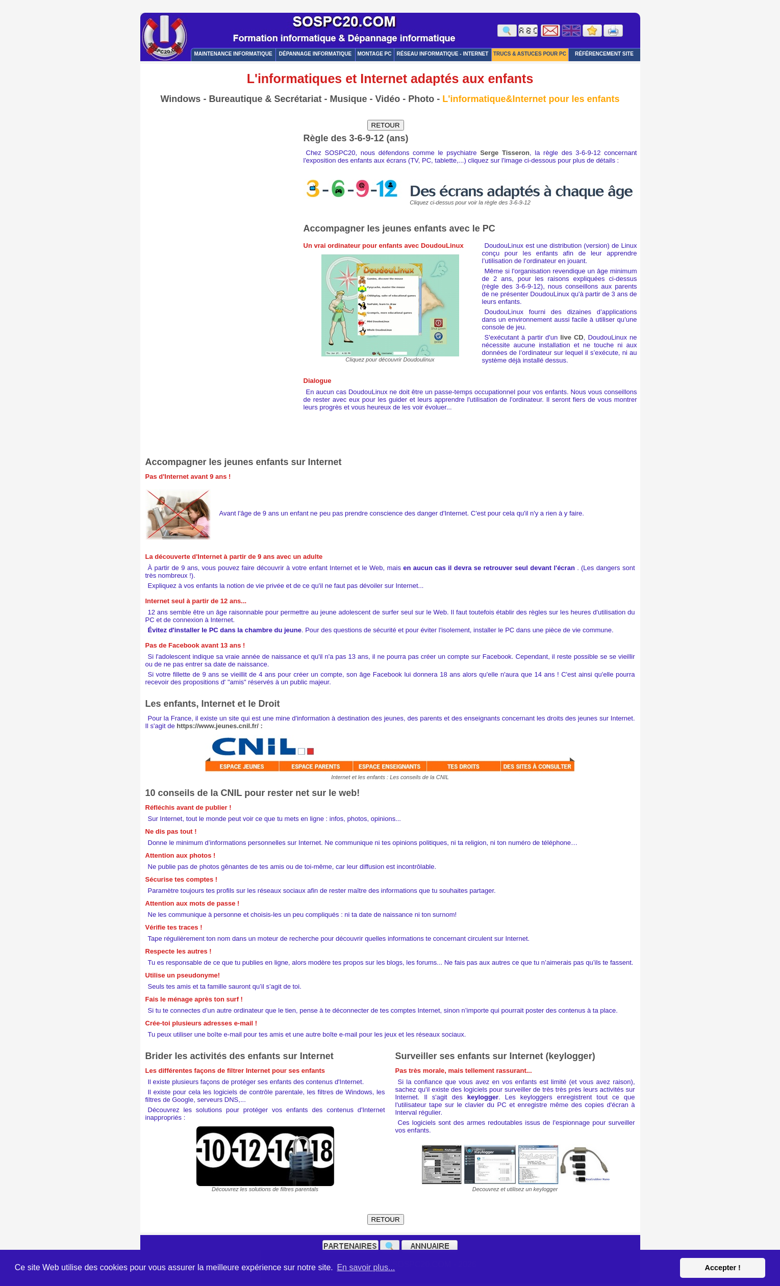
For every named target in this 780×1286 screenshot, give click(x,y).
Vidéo (387, 99)
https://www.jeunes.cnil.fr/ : (220, 726)
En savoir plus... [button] (366, 1267)
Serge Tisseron (505, 153)
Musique (348, 99)
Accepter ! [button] (722, 1268)
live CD (572, 337)
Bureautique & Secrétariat (265, 99)
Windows (181, 99)
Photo (421, 99)
